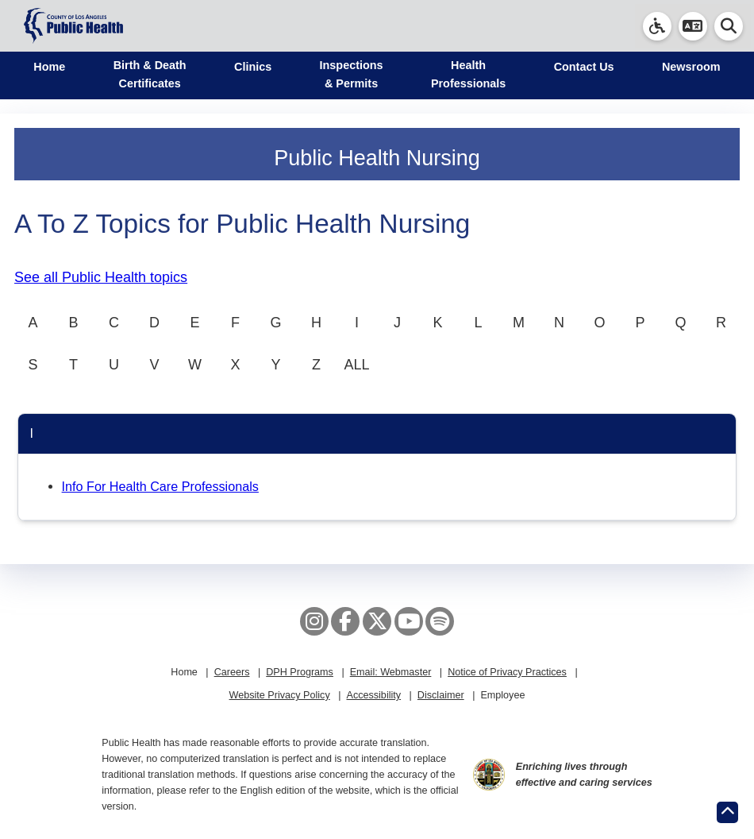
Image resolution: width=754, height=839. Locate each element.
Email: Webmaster (391, 672)
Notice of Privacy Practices (507, 672)
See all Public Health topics (100, 277)
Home (49, 66)
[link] (657, 26)
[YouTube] (408, 621)
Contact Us (584, 66)
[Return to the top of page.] (727, 812)
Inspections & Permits (351, 74)
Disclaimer (440, 695)
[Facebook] (345, 621)
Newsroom (691, 66)
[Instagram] (314, 621)
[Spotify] (439, 621)
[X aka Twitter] (377, 621)
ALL (356, 365)
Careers (232, 672)
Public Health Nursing (377, 158)
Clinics (252, 66)
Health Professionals (468, 74)
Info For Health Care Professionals (160, 486)
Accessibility (373, 695)
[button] (693, 26)
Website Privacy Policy (279, 695)
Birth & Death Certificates (150, 74)
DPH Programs (299, 672)
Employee (502, 695)
